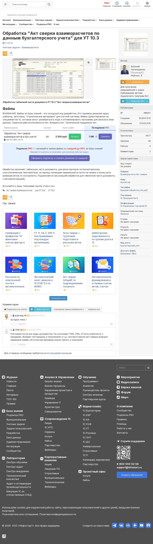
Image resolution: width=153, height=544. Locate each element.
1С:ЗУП (87, 437)
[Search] (134, 367)
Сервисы (50, 432)
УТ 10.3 (51, 190)
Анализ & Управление (59, 377)
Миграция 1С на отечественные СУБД (19, 493)
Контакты (122, 432)
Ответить (22, 324)
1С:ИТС (49, 427)
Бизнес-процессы (55, 385)
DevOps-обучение (16, 462)
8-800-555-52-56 (128, 464)
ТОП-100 (11, 399)
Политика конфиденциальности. (58, 514)
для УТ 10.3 (40, 190)
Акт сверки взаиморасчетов (19, 190)
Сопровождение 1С (58, 418)
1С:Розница (89, 433)
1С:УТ (86, 428)
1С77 (85, 455)
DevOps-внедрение (17, 471)
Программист (91, 381)
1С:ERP (87, 415)
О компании (125, 406)
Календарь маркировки (96, 459)
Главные (11, 385)
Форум (125, 392)
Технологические (54, 482)
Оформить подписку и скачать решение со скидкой (59, 158)
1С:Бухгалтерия (92, 410)
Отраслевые (52, 473)
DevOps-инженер (93, 394)
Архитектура (52, 407)
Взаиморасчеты (128, 174)
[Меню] (5, 4)
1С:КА (86, 419)
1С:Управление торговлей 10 (133, 206)
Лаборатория (15, 458)
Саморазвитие (53, 411)
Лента (9, 390)
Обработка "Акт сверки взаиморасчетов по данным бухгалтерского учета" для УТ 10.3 (51, 36)
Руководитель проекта (96, 390)
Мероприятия (130, 377)
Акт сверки (141, 174)
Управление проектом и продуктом (58, 392)
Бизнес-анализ (53, 381)
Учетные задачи (15, 424)
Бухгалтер (125, 182)
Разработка (13, 433)
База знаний (14, 411)
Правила (122, 419)
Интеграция (13, 446)
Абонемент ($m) (128, 253)
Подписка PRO (14, 415)
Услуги (48, 436)
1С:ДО (86, 441)
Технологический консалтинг (16, 477)
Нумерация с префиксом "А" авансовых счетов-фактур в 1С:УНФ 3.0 (15, 239)
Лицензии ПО (52, 468)
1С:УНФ (87, 424)
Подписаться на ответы (15, 309)
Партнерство (52, 445)
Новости (11, 381)
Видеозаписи (130, 382)
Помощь (122, 423)
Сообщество (13, 450)
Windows (124, 214)
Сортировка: (69, 309)
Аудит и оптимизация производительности (18, 485)
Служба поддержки (133, 441)
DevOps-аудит (14, 466)
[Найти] (148, 367)
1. (11, 315)
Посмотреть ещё (58, 298)
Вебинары (50, 449)
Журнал (11, 377)
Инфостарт (49, 186)
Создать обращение (132, 475)
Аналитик (88, 385)
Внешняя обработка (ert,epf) (134, 190)
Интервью (12, 394)
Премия (10, 403)
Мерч (124, 397)
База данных (13, 437)
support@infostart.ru (129, 467)
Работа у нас (124, 428)
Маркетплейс (92, 406)
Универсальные (92, 446)
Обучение (89, 377)
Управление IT (53, 402)
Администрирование (18, 441)
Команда (50, 398)
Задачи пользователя (19, 428)
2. (11, 329)
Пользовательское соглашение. (20, 514)
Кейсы (48, 440)
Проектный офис (94, 471)
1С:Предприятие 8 (129, 198)
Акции (48, 423)
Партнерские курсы (94, 399)
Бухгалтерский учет (130, 245)
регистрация (50, 353)
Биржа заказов (131, 387)
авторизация (65, 353)
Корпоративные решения (55, 458)
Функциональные (16, 419)
